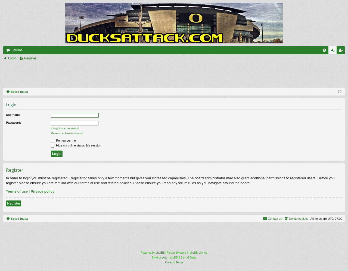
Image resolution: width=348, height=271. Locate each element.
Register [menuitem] (342, 51)
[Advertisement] (122, 74)
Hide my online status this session (76, 145)
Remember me (63, 140)
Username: (13, 114)
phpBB (160, 252)
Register (30, 58)
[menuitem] (324, 50)
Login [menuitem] (334, 51)
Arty (164, 257)
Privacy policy (42, 191)
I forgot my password (65, 128)
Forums (17, 50)
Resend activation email (67, 133)
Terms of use (17, 191)
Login (12, 58)
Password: (13, 122)
